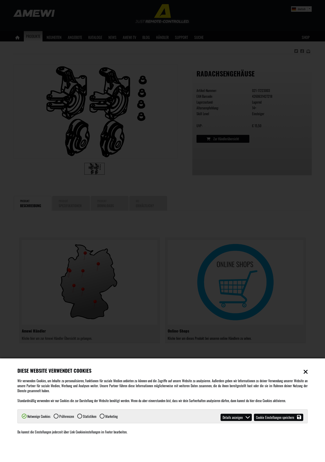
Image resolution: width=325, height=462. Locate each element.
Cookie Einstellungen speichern (278, 417)
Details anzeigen (236, 417)
